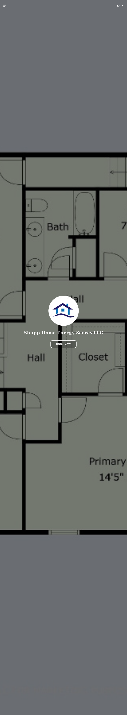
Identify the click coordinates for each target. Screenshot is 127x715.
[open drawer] (4, 5)
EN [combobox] (118, 5)
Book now (63, 344)
